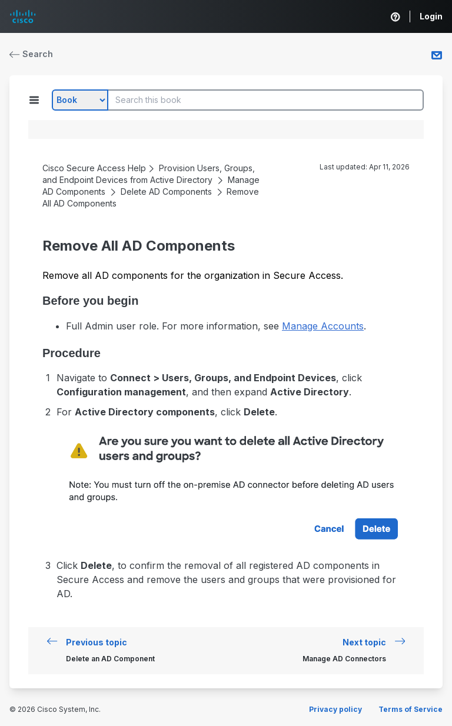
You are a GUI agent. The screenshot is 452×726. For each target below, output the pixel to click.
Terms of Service (410, 709)
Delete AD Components (166, 192)
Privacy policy (335, 709)
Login (431, 16)
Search (31, 54)
